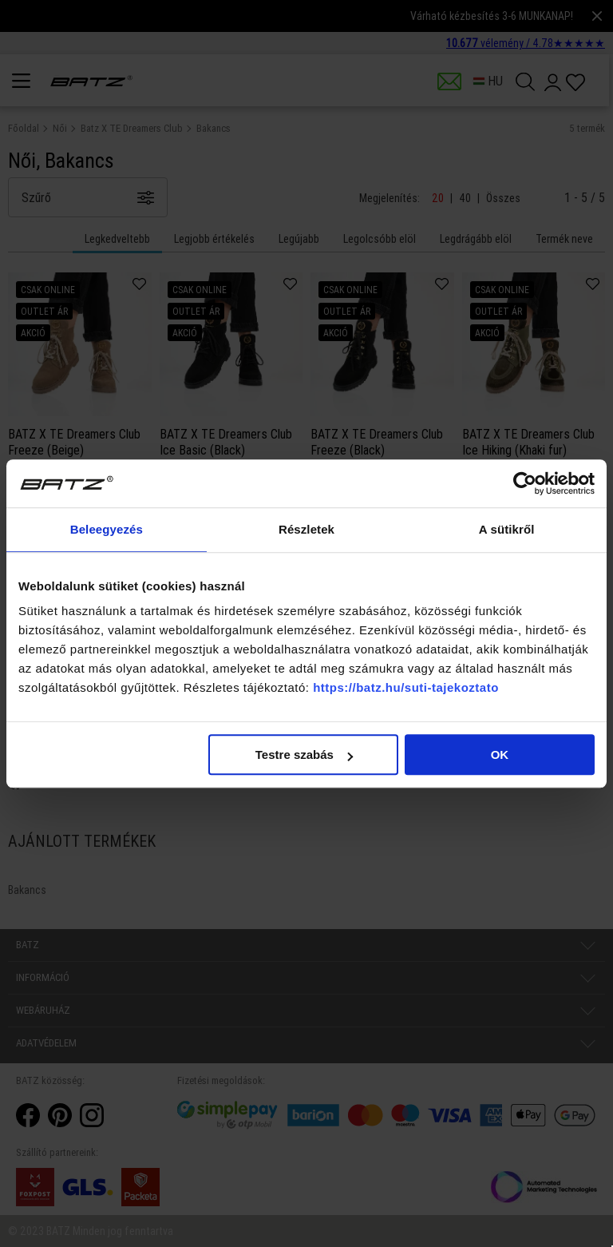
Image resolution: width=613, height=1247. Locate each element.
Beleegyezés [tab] (106, 529)
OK (500, 754)
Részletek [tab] (306, 529)
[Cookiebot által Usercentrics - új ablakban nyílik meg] (525, 483)
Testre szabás (304, 754)
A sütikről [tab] (507, 529)
